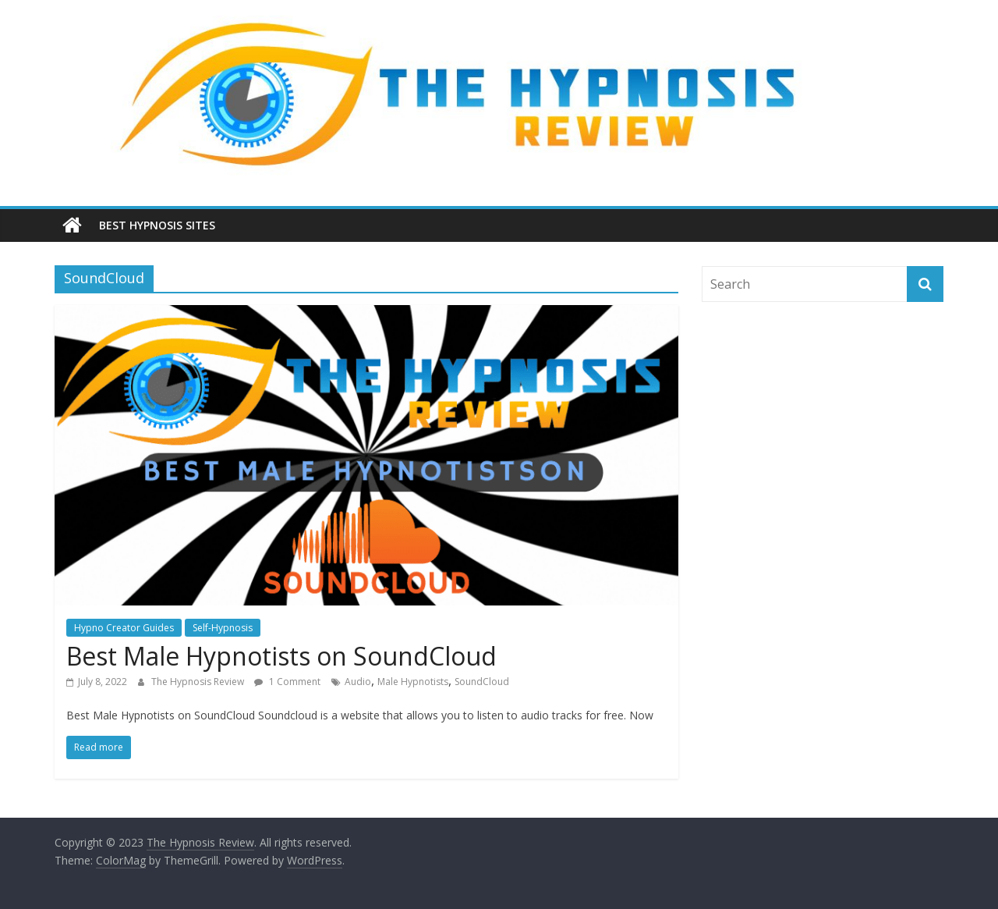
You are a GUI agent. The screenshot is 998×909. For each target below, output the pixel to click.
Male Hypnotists (412, 681)
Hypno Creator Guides (124, 627)
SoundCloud (482, 681)
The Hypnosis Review (198, 681)
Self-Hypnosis (223, 627)
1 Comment (287, 681)
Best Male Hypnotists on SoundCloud (281, 656)
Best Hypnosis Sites (157, 225)
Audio (358, 681)
